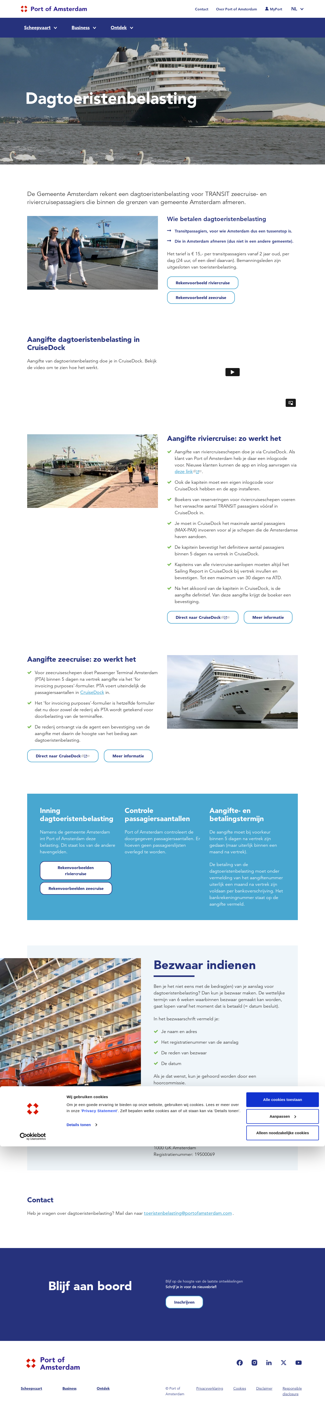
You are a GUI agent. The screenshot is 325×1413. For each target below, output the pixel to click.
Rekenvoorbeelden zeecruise (76, 888)
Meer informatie (268, 617)
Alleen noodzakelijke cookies (282, 1399)
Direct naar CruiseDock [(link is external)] (203, 617)
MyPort (276, 9)
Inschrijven (184, 1302)
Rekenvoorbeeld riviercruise (203, 282)
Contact (201, 9)
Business (81, 27)
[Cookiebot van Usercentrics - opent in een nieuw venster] (33, 1403)
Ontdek (119, 27)
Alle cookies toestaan (282, 1366)
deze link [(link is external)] (188, 471)
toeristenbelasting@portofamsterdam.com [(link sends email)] (208, 1108)
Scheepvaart (37, 27)
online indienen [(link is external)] (225, 1095)
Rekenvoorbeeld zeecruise (201, 297)
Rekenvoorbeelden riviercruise (76, 870)
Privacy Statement (99, 1377)
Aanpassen (283, 1383)
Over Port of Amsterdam (236, 9)
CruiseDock (92, 692)
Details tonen (79, 1391)
